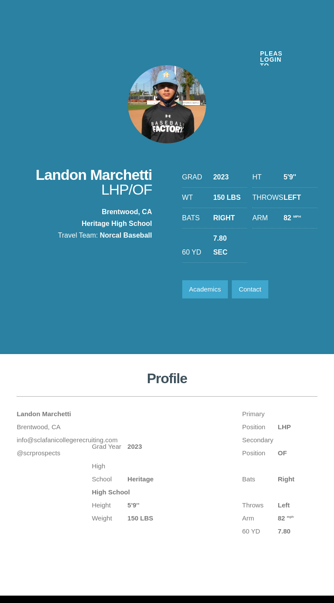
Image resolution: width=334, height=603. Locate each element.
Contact (250, 289)
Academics (205, 289)
